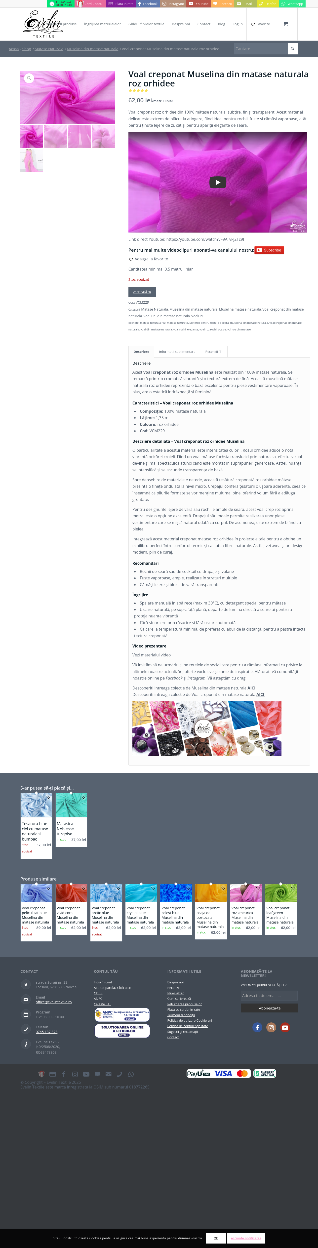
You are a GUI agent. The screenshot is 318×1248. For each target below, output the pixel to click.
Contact (173, 1037)
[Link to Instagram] (173, 3)
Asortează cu (142, 292)
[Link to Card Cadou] (90, 3)
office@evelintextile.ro (54, 1002)
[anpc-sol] (122, 1031)
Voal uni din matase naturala (166, 316)
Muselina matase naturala (240, 309)
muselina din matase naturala (249, 322)
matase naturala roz (153, 322)
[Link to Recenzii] (222, 3)
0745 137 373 (46, 1031)
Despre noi (175, 982)
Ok (216, 1238)
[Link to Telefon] (268, 3)
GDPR (98, 993)
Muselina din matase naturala (193, 309)
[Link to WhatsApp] (292, 3)
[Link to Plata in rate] (121, 3)
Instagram (196, 678)
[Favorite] (260, 24)
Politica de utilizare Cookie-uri (189, 1020)
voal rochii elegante (185, 329)
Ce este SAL (102, 1004)
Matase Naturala (154, 309)
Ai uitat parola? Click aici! (112, 987)
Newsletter (175, 993)
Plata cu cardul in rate (183, 1009)
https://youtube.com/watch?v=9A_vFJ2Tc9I (205, 239)
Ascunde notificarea (246, 1238)
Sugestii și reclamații (182, 1031)
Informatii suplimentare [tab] (177, 351)
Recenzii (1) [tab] (213, 351)
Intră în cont (103, 982)
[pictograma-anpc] (122, 1015)
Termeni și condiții (181, 1015)
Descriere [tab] (141, 351)
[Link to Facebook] (148, 3)
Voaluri (197, 316)
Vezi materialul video (151, 655)
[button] (148, 259)
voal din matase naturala (156, 329)
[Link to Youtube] (198, 3)
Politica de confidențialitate (187, 1026)
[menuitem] (61, 24)
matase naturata (177, 322)
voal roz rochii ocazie (212, 329)
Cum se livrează (179, 998)
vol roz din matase (239, 329)
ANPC (98, 998)
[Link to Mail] (245, 3)
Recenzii (173, 987)
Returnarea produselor (184, 1004)
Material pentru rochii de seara (209, 322)
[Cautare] (266, 48)
